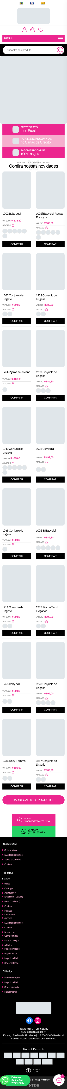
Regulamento (10, 953)
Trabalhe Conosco (12, 859)
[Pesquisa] (60, 50)
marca (7, 884)
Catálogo (8, 888)
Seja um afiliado (11, 963)
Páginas (8, 911)
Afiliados (8, 945)
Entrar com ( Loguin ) (13, 897)
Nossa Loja (9, 932)
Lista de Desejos (11, 940)
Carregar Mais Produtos (34, 800)
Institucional (9, 914)
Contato (8, 864)
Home (7, 879)
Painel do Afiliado (11, 949)
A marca (8, 918)
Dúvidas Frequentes (13, 855)
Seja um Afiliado (11, 987)
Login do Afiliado (11, 958)
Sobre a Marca (10, 850)
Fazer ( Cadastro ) (12, 901)
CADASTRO (10, 893)
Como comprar (11, 936)
